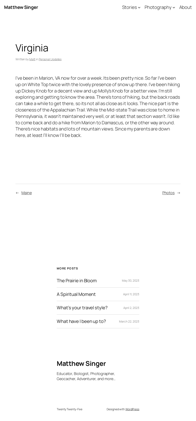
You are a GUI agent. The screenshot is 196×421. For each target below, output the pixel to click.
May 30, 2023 (130, 280)
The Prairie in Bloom (77, 280)
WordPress (132, 409)
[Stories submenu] (139, 7)
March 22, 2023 (129, 321)
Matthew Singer (21, 7)
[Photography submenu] (173, 7)
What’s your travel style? (82, 307)
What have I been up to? (81, 321)
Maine (26, 192)
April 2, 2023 (131, 308)
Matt (32, 59)
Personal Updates (50, 59)
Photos (168, 192)
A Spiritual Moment (76, 294)
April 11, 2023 (131, 294)
